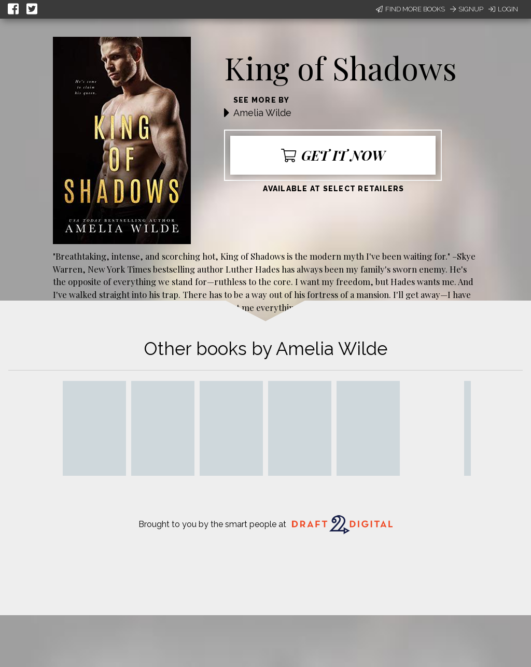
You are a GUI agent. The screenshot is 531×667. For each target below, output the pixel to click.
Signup (466, 9)
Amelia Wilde (262, 112)
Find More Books (410, 9)
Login (503, 9)
